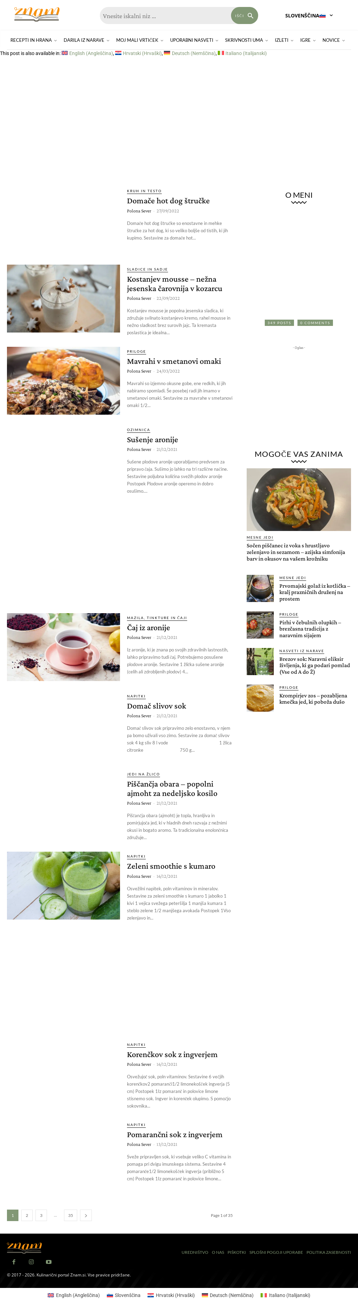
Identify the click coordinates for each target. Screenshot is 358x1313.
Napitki (136, 696)
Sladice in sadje (147, 269)
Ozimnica (138, 430)
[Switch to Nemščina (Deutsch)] (189, 53)
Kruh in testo (144, 191)
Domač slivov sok (156, 705)
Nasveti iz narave (301, 651)
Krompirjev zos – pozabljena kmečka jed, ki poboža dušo (313, 698)
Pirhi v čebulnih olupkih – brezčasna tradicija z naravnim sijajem (310, 629)
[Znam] (37, 14)
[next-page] (86, 1215)
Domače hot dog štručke (168, 200)
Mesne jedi (260, 537)
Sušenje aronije (152, 439)
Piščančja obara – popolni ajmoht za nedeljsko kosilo (172, 788)
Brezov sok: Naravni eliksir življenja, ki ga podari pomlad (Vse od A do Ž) (314, 665)
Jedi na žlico (143, 774)
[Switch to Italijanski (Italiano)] (242, 53)
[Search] (244, 15)
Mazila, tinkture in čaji (157, 618)
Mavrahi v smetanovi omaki (174, 361)
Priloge (136, 351)
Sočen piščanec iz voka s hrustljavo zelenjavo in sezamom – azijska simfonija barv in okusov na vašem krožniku (296, 552)
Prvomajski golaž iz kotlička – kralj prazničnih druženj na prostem (314, 592)
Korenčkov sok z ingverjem (172, 1054)
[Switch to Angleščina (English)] (87, 53)
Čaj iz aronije (148, 627)
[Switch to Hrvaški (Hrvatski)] (138, 53)
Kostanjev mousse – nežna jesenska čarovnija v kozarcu (174, 283)
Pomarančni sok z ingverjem (175, 1134)
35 (70, 1215)
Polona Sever (139, 210)
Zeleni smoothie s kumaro (171, 865)
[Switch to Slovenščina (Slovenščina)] (123, 1295)
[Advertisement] (179, 122)
